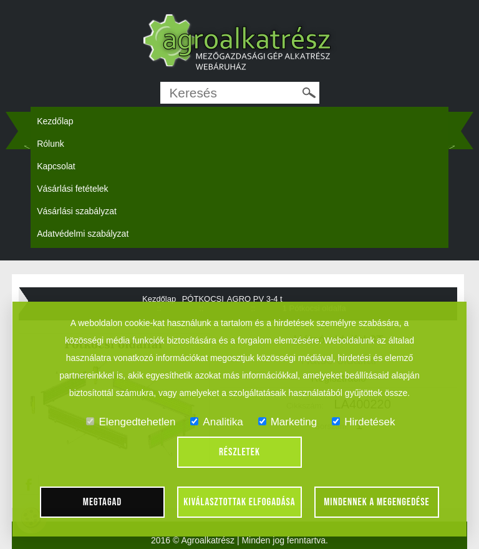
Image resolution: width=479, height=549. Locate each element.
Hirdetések (363, 422)
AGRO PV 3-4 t (255, 299)
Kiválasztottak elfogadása (239, 502)
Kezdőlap (55, 121)
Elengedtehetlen (130, 422)
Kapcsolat (56, 166)
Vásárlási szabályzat (77, 211)
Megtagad (102, 502)
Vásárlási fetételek (72, 189)
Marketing (287, 422)
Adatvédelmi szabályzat (82, 234)
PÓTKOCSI (203, 299)
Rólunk (50, 144)
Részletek (239, 452)
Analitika (216, 422)
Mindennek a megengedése (377, 502)
